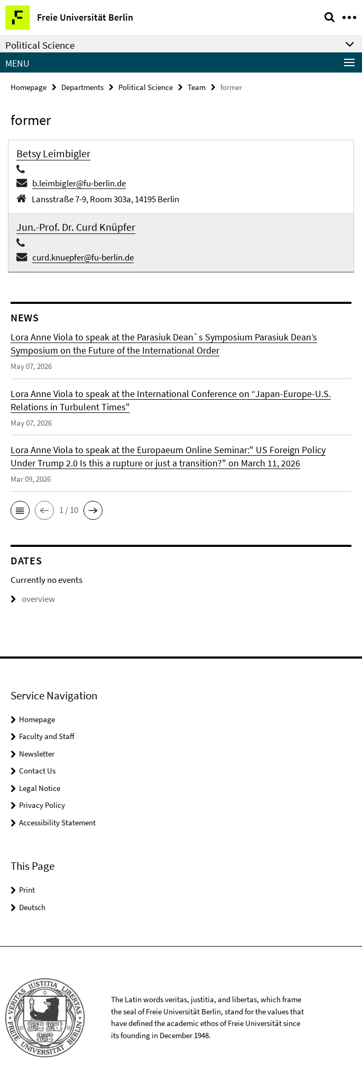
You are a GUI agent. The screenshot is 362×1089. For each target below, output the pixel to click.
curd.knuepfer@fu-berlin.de (83, 257)
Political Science (145, 87)
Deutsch (32, 907)
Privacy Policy (42, 805)
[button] (20, 510)
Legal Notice (39, 788)
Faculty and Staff (47, 736)
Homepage (29, 87)
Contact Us (37, 771)
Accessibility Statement (57, 822)
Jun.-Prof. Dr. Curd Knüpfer (75, 226)
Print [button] (27, 890)
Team (197, 87)
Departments (82, 87)
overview (33, 599)
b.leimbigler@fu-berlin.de (79, 183)
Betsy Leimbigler (53, 153)
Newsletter (36, 754)
